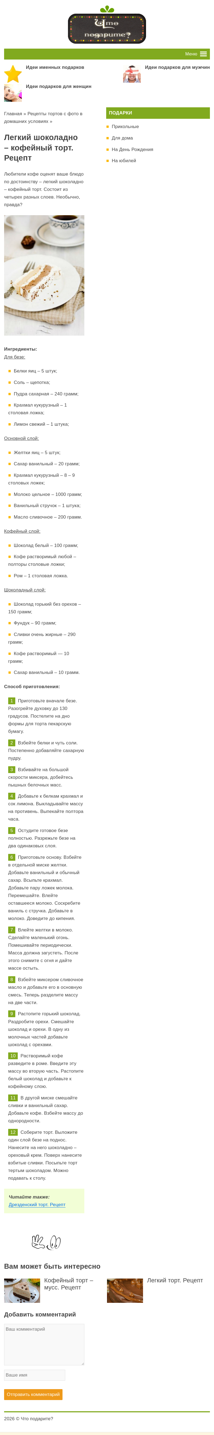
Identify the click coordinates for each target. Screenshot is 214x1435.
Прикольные (125, 126)
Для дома (122, 138)
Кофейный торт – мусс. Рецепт (68, 1284)
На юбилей (124, 160)
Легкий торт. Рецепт (175, 1280)
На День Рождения (132, 149)
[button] (191, 54)
